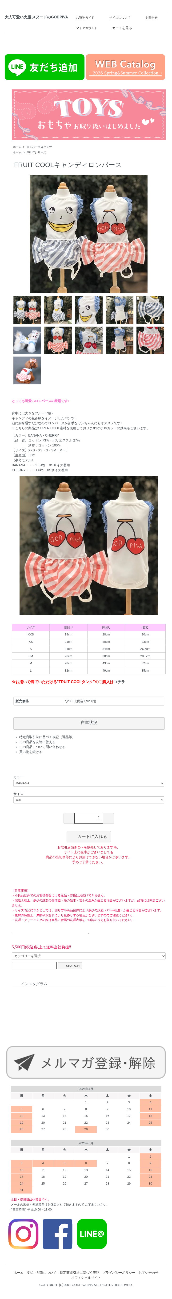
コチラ (119, 682)
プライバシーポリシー (118, 1272)
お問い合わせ (148, 1272)
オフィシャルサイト (86, 1277)
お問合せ (148, 17)
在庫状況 (88, 722)
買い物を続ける (30, 752)
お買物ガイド (81, 17)
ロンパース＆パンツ (39, 147)
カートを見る (118, 28)
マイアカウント (83, 28)
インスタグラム (30, 984)
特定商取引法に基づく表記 (79, 1272)
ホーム (17, 147)
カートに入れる (89, 836)
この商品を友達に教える (37, 742)
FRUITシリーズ (36, 152)
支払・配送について (41, 1272)
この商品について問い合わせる (42, 747)
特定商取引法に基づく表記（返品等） (47, 737)
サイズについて (116, 17)
